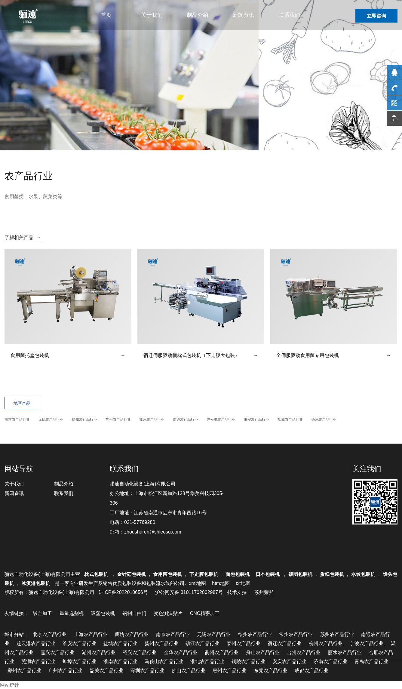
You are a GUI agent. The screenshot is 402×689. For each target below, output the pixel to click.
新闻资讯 (243, 15)
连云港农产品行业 (221, 419)
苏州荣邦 (264, 592)
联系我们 (289, 15)
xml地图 (197, 583)
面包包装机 (238, 574)
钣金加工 (42, 613)
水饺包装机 (363, 574)
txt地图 (243, 583)
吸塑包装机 (103, 613)
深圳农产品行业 (147, 670)
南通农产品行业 (185, 419)
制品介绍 (197, 15)
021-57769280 (139, 522)
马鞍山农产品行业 (164, 661)
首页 (106, 15)
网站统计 (9, 684)
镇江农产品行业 (202, 643)
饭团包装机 (300, 574)
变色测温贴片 (168, 613)
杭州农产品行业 (325, 643)
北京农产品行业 (49, 634)
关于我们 (152, 15)
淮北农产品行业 (207, 661)
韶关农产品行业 (106, 670)
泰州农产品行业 (243, 643)
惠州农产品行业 (229, 670)
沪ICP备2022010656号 (123, 592)
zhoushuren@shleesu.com (152, 531)
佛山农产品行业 (188, 670)
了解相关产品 (23, 237)
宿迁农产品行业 (284, 643)
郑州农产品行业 (24, 670)
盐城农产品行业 (290, 419)
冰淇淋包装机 (35, 583)
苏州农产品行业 (151, 419)
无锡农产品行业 (50, 419)
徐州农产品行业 (84, 419)
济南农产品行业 (330, 661)
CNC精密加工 (205, 613)
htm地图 (221, 583)
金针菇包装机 (131, 574)
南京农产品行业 (17, 419)
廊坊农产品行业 (132, 634)
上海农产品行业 (91, 634)
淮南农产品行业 (120, 661)
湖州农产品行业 (98, 652)
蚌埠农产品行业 (79, 661)
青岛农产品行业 (371, 661)
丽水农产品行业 (345, 652)
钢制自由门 (134, 613)
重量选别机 (72, 613)
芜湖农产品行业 (38, 661)
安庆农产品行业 (289, 661)
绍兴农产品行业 (139, 652)
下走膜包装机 (203, 574)
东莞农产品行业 (270, 670)
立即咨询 (376, 15)
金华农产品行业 (181, 652)
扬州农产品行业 (323, 419)
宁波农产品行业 (366, 643)
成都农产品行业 (311, 670)
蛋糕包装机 (332, 574)
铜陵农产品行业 (248, 661)
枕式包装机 (96, 574)
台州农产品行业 (304, 652)
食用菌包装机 (167, 574)
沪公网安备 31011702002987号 (189, 592)
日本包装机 (268, 574)
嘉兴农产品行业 (57, 652)
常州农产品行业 (118, 419)
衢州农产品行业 (221, 652)
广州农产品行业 (65, 670)
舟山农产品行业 (263, 652)
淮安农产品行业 (256, 419)
